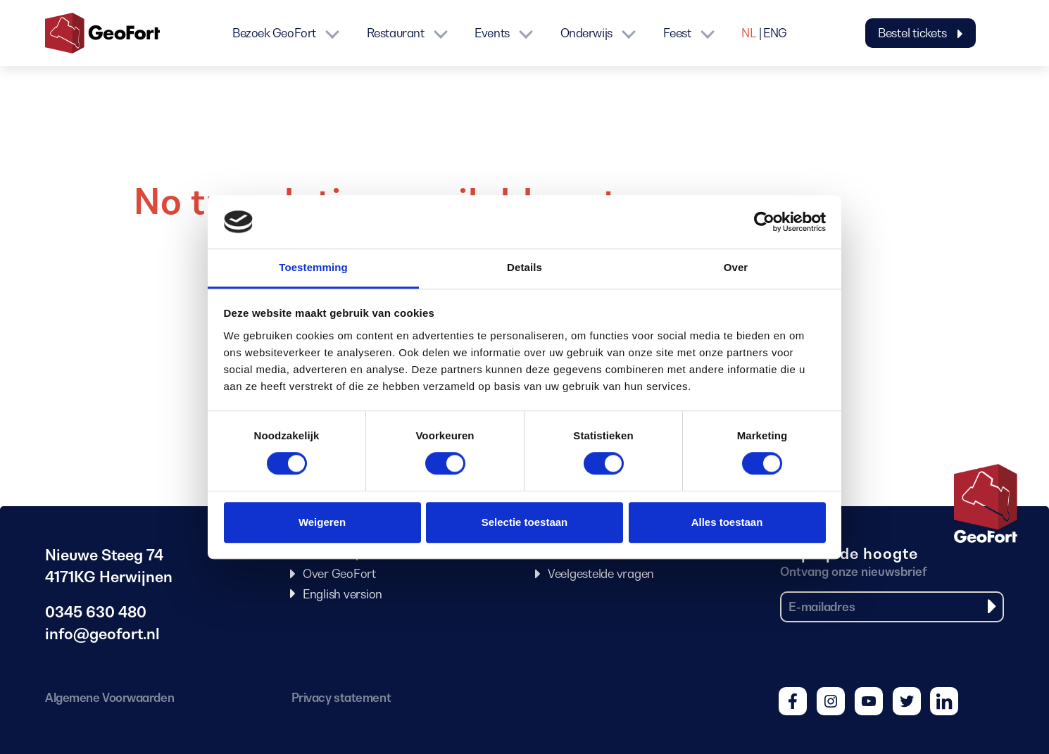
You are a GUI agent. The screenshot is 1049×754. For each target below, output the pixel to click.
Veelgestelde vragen (601, 574)
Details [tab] (524, 268)
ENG (775, 33)
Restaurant (396, 33)
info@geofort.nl (102, 634)
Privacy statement (341, 698)
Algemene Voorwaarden (109, 698)
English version (342, 594)
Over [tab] (736, 268)
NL (748, 33)
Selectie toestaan (525, 522)
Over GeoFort (339, 574)
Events (492, 33)
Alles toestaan (727, 522)
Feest (677, 33)
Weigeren (322, 522)
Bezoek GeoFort (274, 33)
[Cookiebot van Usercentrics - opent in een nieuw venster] (764, 221)
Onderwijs (586, 33)
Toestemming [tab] (313, 268)
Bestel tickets (920, 33)
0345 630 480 (95, 612)
